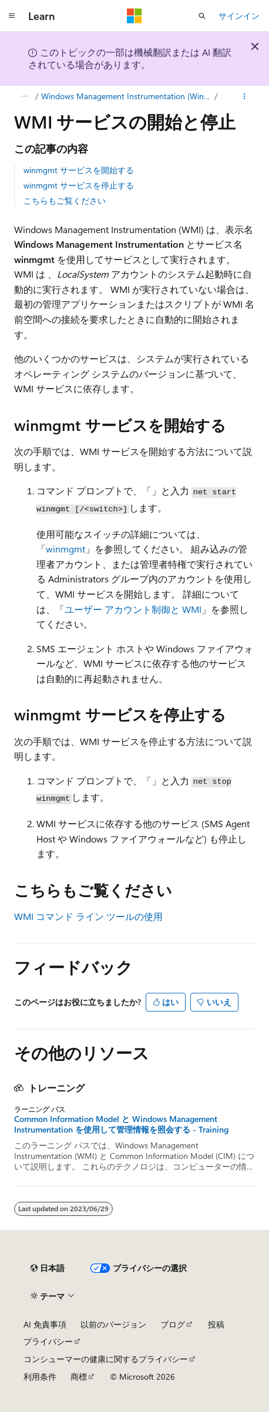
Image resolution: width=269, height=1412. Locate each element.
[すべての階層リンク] (24, 96)
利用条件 (39, 1376)
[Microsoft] (134, 15)
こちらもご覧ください (64, 200)
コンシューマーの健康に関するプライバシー (105, 1358)
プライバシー (48, 1341)
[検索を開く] (202, 15)
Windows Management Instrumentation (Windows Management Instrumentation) (127, 96)
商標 (78, 1376)
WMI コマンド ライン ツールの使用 (88, 916)
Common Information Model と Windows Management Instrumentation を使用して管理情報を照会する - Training (121, 1124)
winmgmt (65, 548)
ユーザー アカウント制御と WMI (133, 609)
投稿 (216, 1324)
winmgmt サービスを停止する (78, 185)
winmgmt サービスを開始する (78, 170)
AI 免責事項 (44, 1324)
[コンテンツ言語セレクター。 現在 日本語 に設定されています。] (47, 1268)
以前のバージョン (113, 1324)
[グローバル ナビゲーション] (11, 15)
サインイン (239, 15)
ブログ (172, 1324)
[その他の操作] (244, 96)
